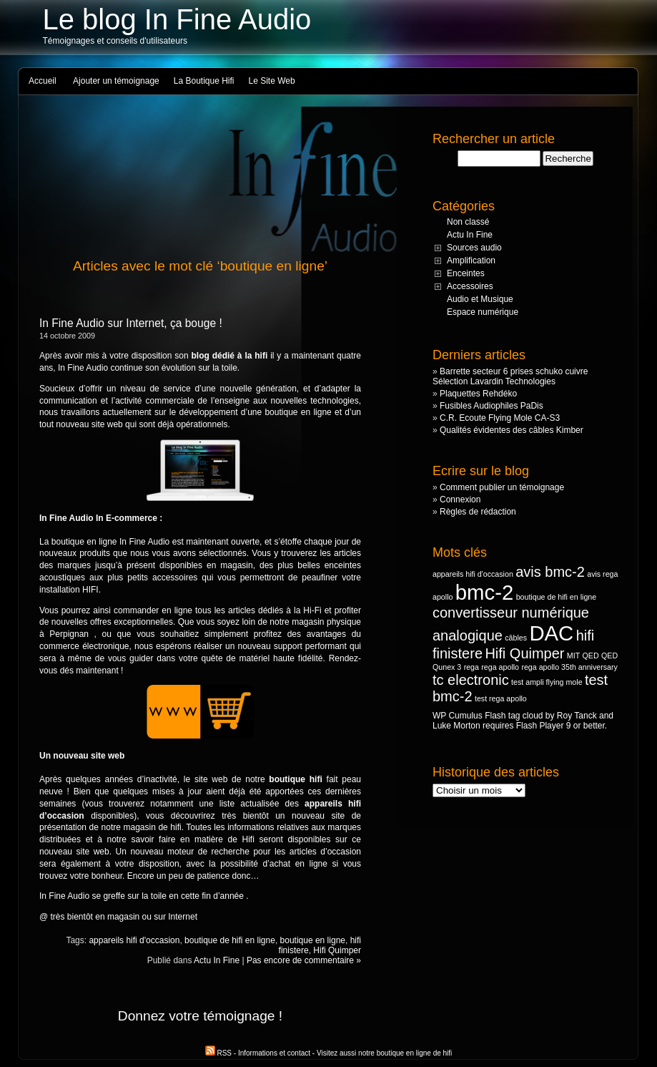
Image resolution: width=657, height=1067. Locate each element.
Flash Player (540, 726)
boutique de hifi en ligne (229, 940)
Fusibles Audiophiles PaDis (491, 406)
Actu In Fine (216, 960)
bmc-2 (484, 592)
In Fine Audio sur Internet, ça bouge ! (130, 323)
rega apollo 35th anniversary (569, 667)
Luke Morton (456, 726)
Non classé (468, 222)
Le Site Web (272, 81)
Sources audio (474, 248)
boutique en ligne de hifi (415, 1053)
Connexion (460, 499)
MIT (573, 655)
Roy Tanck (577, 716)
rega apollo (500, 667)
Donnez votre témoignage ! (200, 1015)
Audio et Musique (480, 299)
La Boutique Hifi (204, 81)
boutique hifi (295, 779)
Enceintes (466, 273)
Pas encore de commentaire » (304, 960)
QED (591, 655)
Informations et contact (274, 1053)
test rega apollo (501, 698)
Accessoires (470, 286)
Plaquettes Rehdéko (478, 394)
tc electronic (471, 680)
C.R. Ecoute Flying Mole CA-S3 (500, 418)
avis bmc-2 (550, 572)
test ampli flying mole (547, 682)
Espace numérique (482, 312)
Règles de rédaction (478, 512)
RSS (219, 1053)
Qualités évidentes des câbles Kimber (511, 430)
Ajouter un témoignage (116, 81)
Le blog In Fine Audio (177, 19)
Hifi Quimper (337, 950)
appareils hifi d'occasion (134, 940)
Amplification (471, 260)
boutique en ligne (312, 940)
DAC (551, 633)
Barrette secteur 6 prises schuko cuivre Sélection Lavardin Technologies (510, 376)
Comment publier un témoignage (502, 487)
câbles (516, 637)
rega (471, 667)
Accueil (42, 81)
